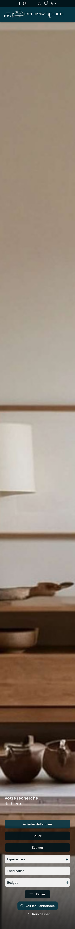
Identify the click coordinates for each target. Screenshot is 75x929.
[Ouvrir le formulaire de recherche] (37, 905)
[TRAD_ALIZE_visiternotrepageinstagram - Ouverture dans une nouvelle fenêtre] (24, 3)
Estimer (37, 858)
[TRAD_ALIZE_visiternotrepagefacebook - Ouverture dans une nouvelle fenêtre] (19, 3)
